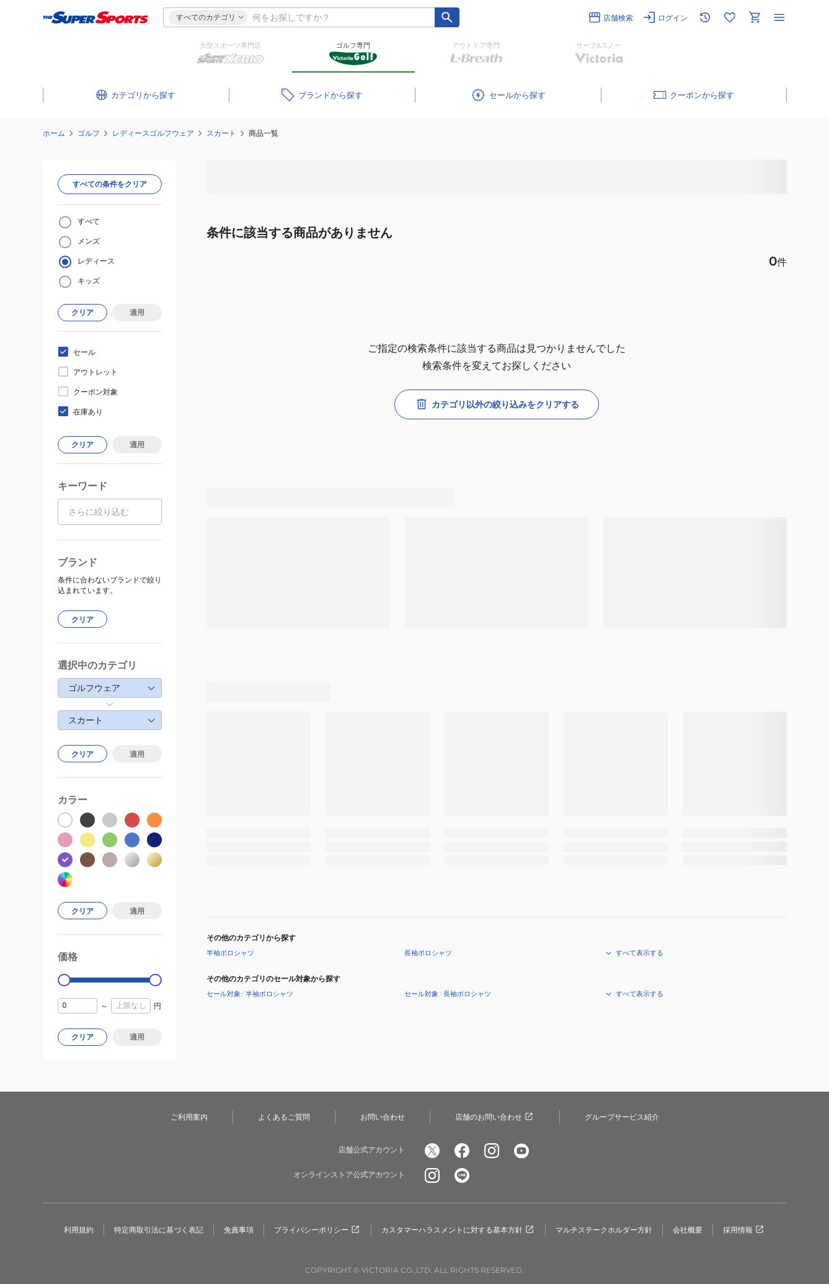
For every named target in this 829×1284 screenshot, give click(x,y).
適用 (137, 312)
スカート (221, 133)
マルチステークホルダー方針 (604, 1229)
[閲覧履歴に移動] (705, 17)
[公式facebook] (461, 1150)
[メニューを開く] (779, 17)
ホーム (54, 133)
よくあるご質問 (284, 1116)
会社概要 (688, 1229)
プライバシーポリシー (317, 1230)
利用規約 (79, 1229)
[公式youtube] (521, 1150)
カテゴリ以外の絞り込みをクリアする (496, 404)
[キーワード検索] (447, 17)
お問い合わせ (382, 1116)
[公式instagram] (491, 1150)
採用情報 (744, 1230)
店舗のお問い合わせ (494, 1117)
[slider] (64, 980)
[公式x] (432, 1150)
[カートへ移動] (754, 17)
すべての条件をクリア (110, 184)
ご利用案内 (189, 1116)
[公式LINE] (461, 1175)
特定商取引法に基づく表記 (158, 1229)
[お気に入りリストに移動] (729, 17)
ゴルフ (89, 133)
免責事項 (239, 1229)
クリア (82, 312)
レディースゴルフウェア (153, 133)
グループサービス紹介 (622, 1116)
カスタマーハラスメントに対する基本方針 (458, 1230)
